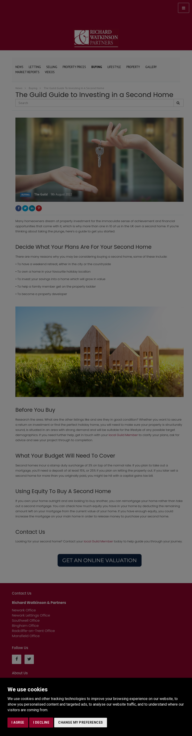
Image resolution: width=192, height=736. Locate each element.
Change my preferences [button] (80, 722)
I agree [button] (17, 722)
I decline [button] (41, 722)
